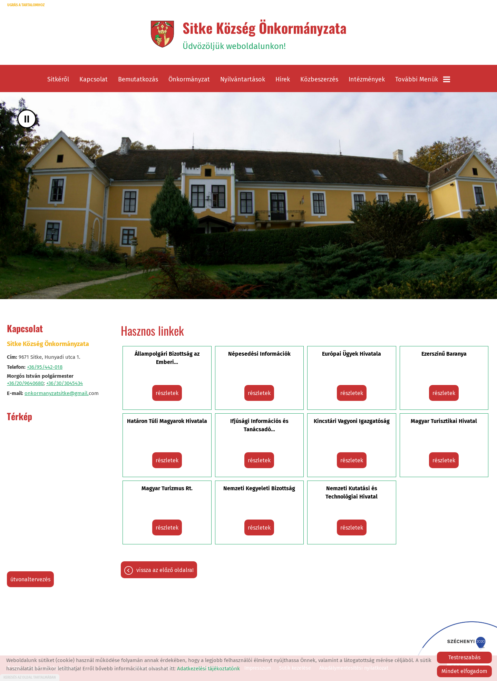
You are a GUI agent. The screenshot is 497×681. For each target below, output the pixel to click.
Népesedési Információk (259, 354)
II (27, 119)
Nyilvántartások (242, 79)
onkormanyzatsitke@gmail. (57, 393)
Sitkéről (58, 79)
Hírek (282, 79)
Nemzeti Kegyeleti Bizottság (259, 488)
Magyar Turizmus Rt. (167, 488)
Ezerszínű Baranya (444, 354)
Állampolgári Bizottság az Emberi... (167, 358)
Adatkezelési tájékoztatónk (208, 668)
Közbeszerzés (319, 79)
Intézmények (367, 79)
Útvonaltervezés (30, 579)
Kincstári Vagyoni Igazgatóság (352, 421)
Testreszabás (464, 657)
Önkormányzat (189, 79)
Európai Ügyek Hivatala (351, 354)
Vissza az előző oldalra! (165, 570)
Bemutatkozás (138, 79)
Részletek (167, 393)
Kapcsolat (93, 79)
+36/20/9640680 (25, 383)
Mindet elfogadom (464, 671)
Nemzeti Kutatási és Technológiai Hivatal (351, 492)
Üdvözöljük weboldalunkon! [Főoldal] (265, 34)
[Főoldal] (162, 34)
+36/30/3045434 (64, 383)
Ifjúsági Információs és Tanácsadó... (259, 425)
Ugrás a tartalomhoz (26, 5)
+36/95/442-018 (44, 367)
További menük (422, 79)
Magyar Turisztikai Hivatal (444, 421)
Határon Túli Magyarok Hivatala (167, 421)
